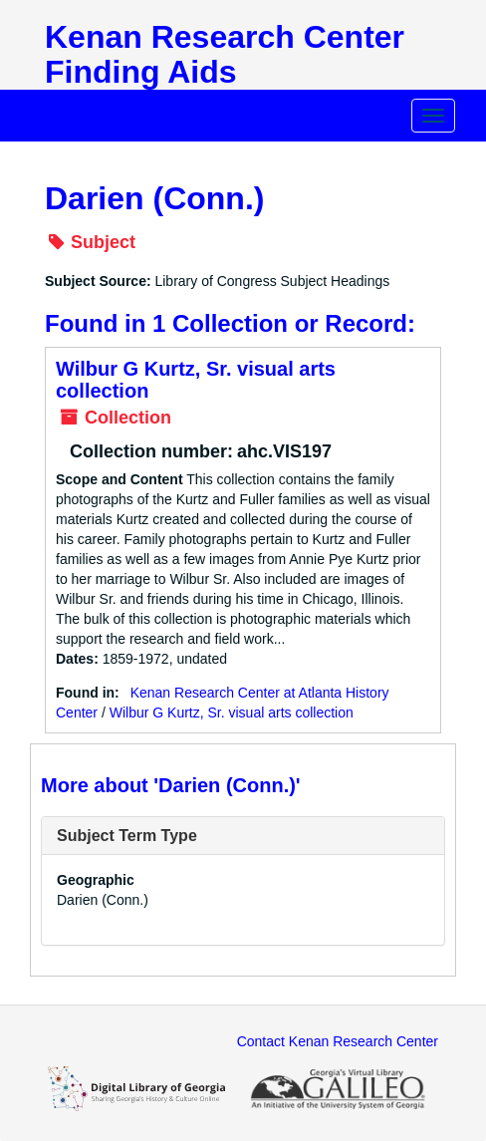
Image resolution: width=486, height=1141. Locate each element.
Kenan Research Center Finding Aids (224, 54)
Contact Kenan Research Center (337, 1041)
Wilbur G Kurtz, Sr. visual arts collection (232, 712)
